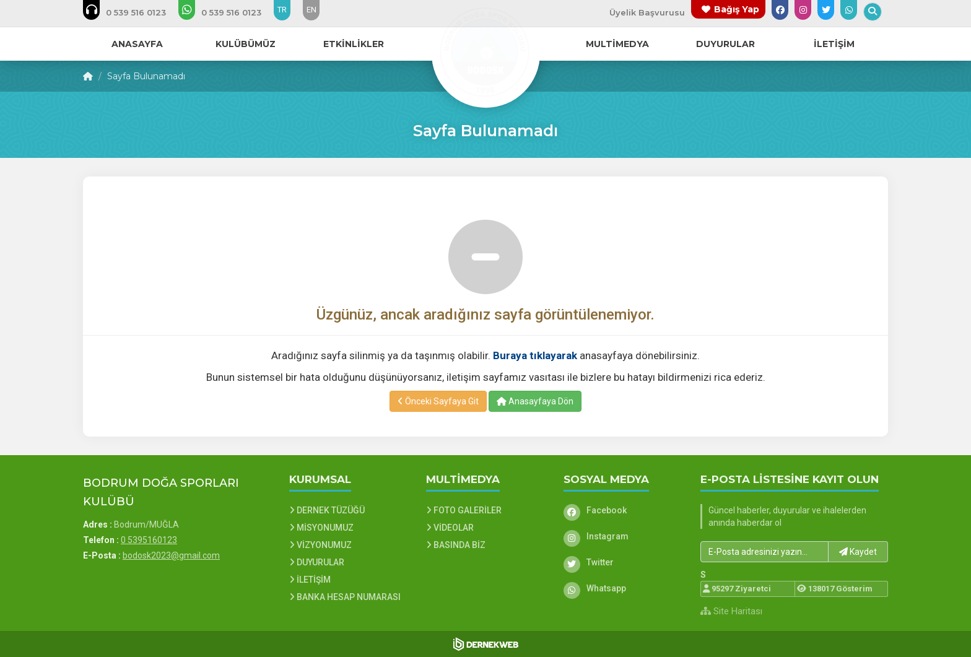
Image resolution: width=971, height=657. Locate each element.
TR (282, 9)
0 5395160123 (149, 540)
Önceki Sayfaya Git (438, 401)
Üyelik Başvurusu (647, 12)
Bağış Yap (736, 9)
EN (311, 9)
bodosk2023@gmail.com (171, 555)
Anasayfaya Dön (535, 401)
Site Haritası (731, 611)
